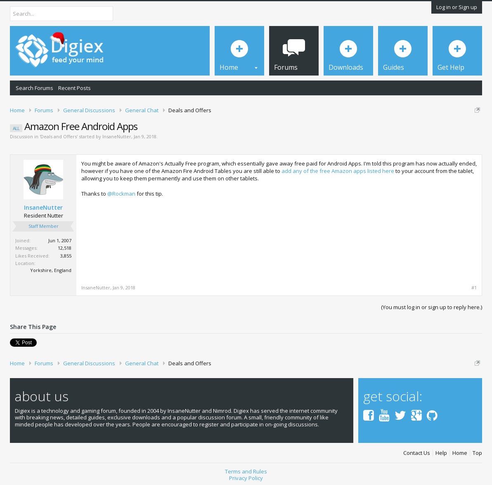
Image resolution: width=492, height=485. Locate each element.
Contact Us (416, 453)
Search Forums (34, 88)
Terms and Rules (246, 471)
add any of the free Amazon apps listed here (337, 171)
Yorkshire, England (50, 270)
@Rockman (121, 193)
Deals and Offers (58, 136)
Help (441, 453)
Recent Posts (74, 88)
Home (459, 453)
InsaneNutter (116, 136)
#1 (474, 288)
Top (477, 453)
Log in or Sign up (456, 7)
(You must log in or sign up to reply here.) (431, 307)
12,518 (64, 248)
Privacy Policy (246, 478)
